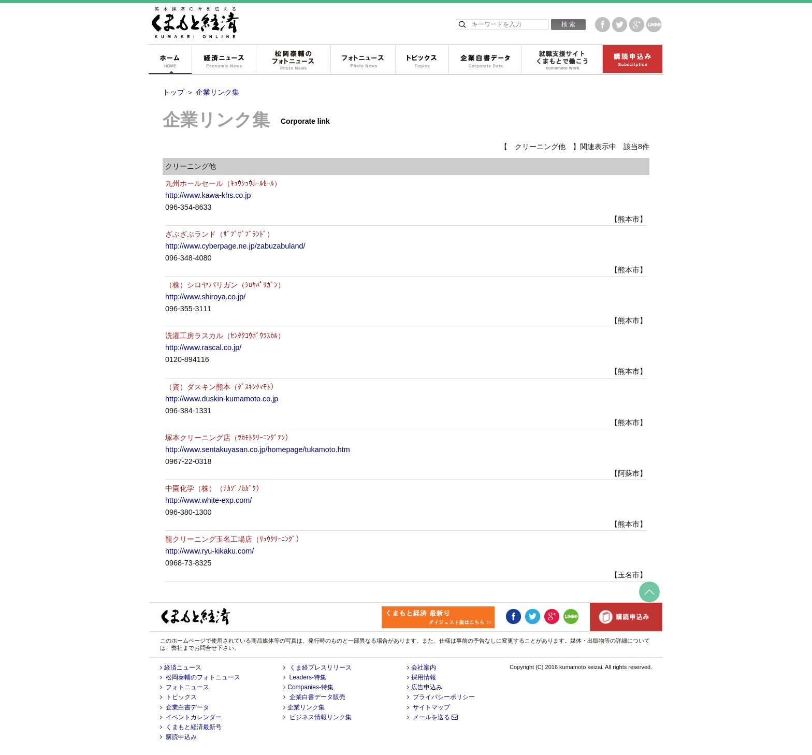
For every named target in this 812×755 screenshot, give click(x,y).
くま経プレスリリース (320, 667)
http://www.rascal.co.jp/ (203, 347)
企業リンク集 (217, 92)
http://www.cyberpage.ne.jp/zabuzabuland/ (235, 246)
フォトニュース (363, 60)
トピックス (422, 60)
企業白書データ (485, 60)
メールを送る (435, 717)
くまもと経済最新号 (194, 727)
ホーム (170, 60)
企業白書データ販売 (317, 697)
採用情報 (423, 677)
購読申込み (632, 60)
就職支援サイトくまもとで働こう (562, 60)
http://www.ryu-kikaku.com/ (209, 551)
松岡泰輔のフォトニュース (293, 60)
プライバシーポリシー (444, 697)
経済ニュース (223, 60)
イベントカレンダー (194, 717)
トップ (173, 92)
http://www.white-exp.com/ (208, 500)
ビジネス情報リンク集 (320, 717)
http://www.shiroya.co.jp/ (205, 297)
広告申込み (426, 687)
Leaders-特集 (307, 677)
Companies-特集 (310, 687)
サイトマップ (431, 707)
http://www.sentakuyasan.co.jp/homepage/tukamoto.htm (257, 449)
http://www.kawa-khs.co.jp (208, 195)
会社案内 (423, 667)
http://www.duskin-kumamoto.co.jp (221, 399)
